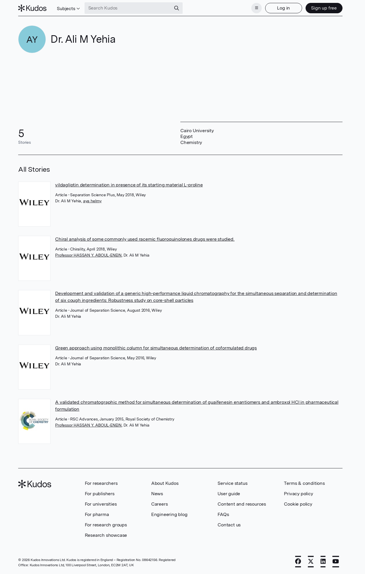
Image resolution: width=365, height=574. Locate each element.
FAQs (223, 514)
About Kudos (165, 483)
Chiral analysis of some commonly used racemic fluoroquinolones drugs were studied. (145, 239)
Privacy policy (298, 493)
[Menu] (256, 8)
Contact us (229, 525)
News (157, 493)
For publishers (100, 493)
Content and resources (242, 504)
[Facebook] (298, 561)
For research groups (106, 525)
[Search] (176, 8)
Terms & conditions (304, 483)
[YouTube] (335, 561)
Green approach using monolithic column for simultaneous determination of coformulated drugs (156, 348)
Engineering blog (169, 514)
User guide (229, 493)
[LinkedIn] (323, 561)
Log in (283, 8)
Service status (232, 483)
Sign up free (324, 8)
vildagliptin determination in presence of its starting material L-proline (129, 185)
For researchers (101, 483)
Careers (159, 504)
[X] (311, 561)
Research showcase (106, 535)
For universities (101, 504)
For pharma (97, 514)
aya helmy (92, 201)
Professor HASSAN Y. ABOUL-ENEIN (88, 255)
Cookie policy (298, 504)
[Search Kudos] (128, 8)
